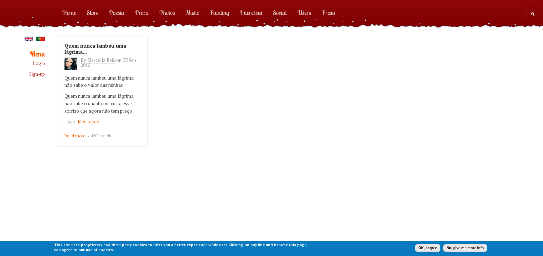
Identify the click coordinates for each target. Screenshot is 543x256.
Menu (37, 54)
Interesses (251, 12)
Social (280, 12)
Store (93, 12)
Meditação (88, 121)
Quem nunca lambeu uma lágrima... (95, 48)
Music (192, 12)
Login (39, 63)
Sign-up (37, 74)
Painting (219, 12)
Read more (75, 136)
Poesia (116, 12)
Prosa (142, 12)
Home (69, 12)
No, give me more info (464, 248)
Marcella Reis (101, 60)
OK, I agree (427, 248)
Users (304, 12)
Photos (167, 12)
